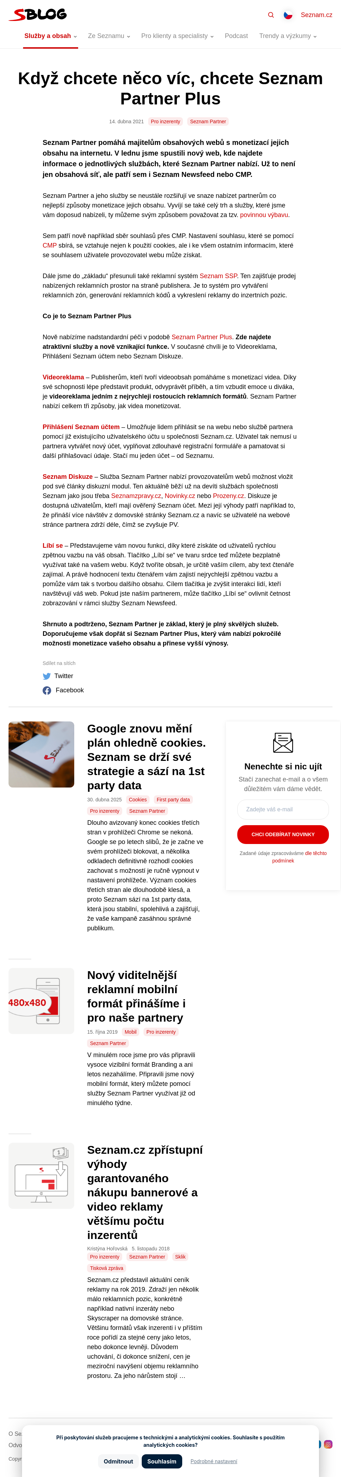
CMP (50, 245)
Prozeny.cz (227, 495)
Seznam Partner (208, 121)
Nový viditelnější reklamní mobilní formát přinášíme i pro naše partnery (136, 996)
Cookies (138, 799)
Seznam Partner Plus (201, 337)
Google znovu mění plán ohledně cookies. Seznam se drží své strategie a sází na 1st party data (146, 757)
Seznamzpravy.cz (135, 495)
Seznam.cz (316, 14)
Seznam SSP (217, 276)
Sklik (180, 1257)
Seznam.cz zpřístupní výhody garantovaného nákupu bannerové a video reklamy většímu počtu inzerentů (144, 1192)
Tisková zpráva (106, 1268)
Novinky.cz (179, 495)
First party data (173, 799)
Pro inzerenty (165, 121)
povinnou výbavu (263, 214)
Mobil (130, 1032)
